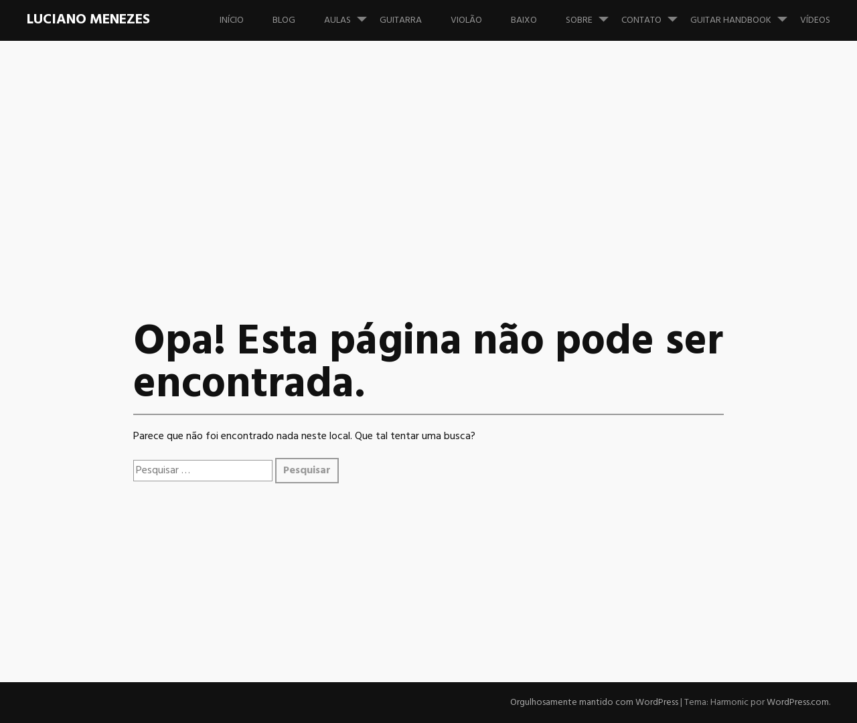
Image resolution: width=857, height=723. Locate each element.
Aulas (351, 14)
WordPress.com (798, 702)
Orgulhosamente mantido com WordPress (594, 702)
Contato (654, 14)
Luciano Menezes (88, 19)
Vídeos (815, 20)
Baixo (524, 20)
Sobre (592, 14)
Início (232, 20)
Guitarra (401, 20)
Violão (466, 20)
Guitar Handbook (744, 14)
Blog (283, 20)
